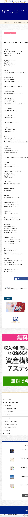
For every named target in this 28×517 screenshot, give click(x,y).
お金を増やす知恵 (7, 33)
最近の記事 (14, 33)
